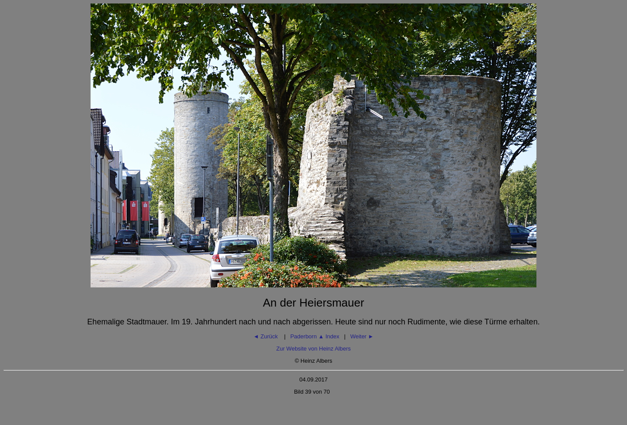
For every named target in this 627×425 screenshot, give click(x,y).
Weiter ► (362, 336)
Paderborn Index (315, 336)
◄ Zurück (266, 336)
